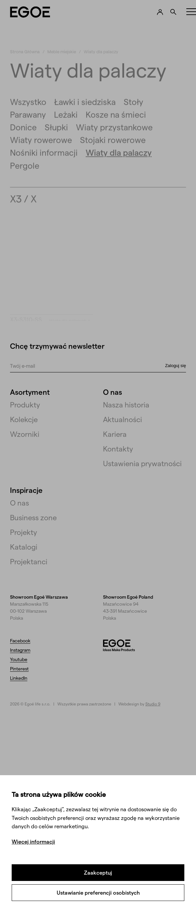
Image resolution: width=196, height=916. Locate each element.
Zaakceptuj (98, 872)
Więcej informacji (33, 841)
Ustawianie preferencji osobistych (98, 892)
